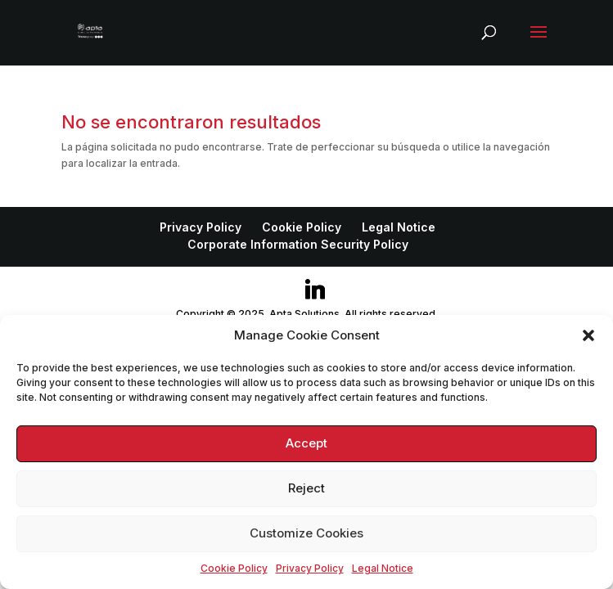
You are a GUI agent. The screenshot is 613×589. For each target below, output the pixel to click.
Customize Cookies (306, 533)
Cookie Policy (234, 568)
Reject (306, 488)
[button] (588, 335)
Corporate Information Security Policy (297, 244)
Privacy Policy (310, 568)
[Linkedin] (315, 289)
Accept (306, 443)
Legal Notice (382, 568)
